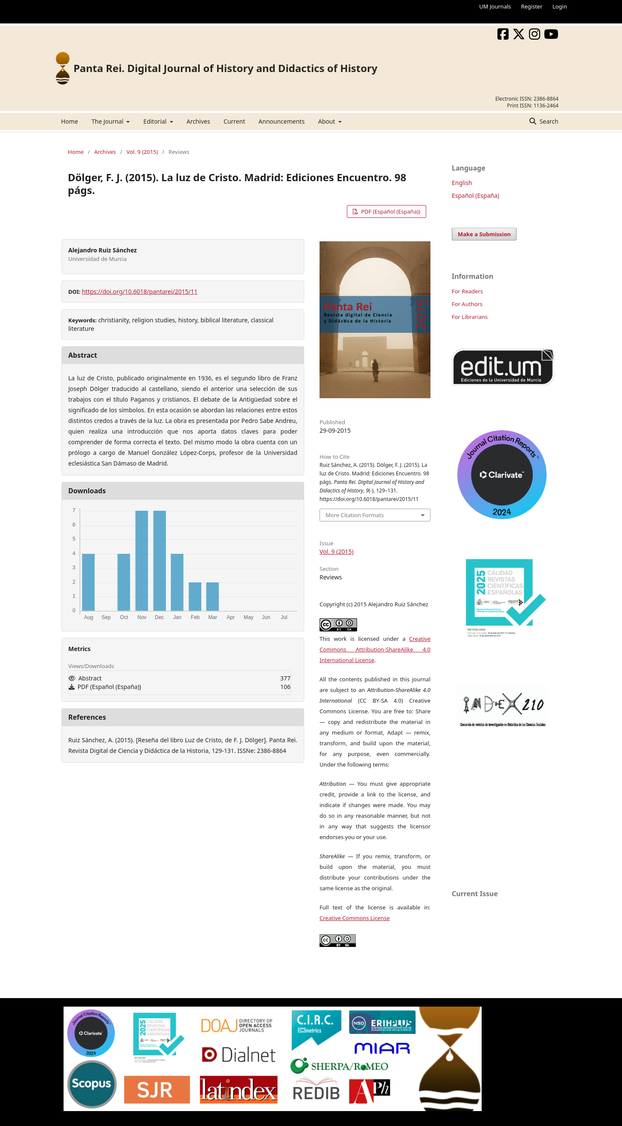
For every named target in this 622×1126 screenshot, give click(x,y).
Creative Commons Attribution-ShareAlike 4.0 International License (375, 649)
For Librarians (470, 317)
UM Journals (495, 6)
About (327, 121)
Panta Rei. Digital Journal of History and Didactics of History (225, 68)
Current (234, 121)
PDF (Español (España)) (390, 211)
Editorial (155, 121)
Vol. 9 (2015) (142, 152)
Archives (198, 121)
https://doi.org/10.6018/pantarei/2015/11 (140, 291)
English (462, 183)
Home (69, 121)
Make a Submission (484, 234)
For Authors (467, 304)
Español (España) (475, 195)
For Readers (467, 291)
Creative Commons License (355, 918)
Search (548, 121)
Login (559, 6)
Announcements (282, 121)
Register (531, 6)
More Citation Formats (355, 515)
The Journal (108, 121)
